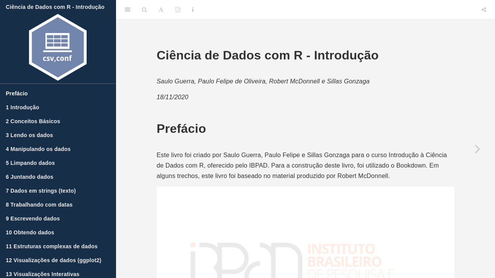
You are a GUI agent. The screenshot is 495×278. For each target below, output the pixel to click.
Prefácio (17, 93)
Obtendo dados (30, 232)
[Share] (484, 9)
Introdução (22, 107)
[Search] (144, 9)
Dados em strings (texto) (41, 191)
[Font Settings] (161, 9)
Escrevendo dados (33, 218)
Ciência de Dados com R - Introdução (55, 7)
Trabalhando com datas (39, 205)
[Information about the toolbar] (193, 9)
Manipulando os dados (38, 149)
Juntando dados (29, 177)
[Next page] (477, 148)
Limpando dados (30, 163)
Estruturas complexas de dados (52, 246)
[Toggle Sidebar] (127, 9)
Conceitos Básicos (33, 121)
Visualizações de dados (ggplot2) (53, 260)
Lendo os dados (29, 135)
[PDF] (178, 9)
